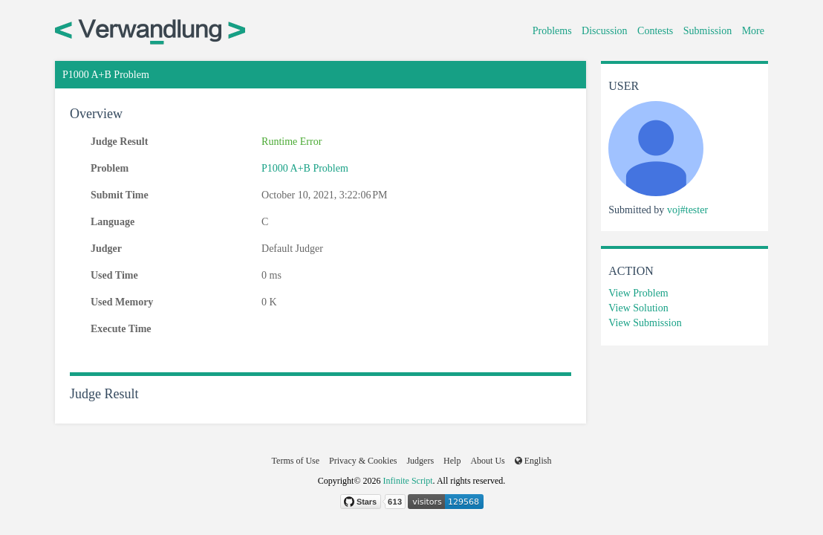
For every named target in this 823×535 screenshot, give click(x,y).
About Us (487, 460)
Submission (707, 30)
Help (452, 460)
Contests (655, 30)
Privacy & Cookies (363, 460)
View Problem (638, 293)
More (753, 30)
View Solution (638, 308)
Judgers (420, 460)
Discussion (604, 30)
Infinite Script (408, 481)
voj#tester (687, 209)
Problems (552, 30)
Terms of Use (295, 460)
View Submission (644, 322)
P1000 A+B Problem (304, 168)
